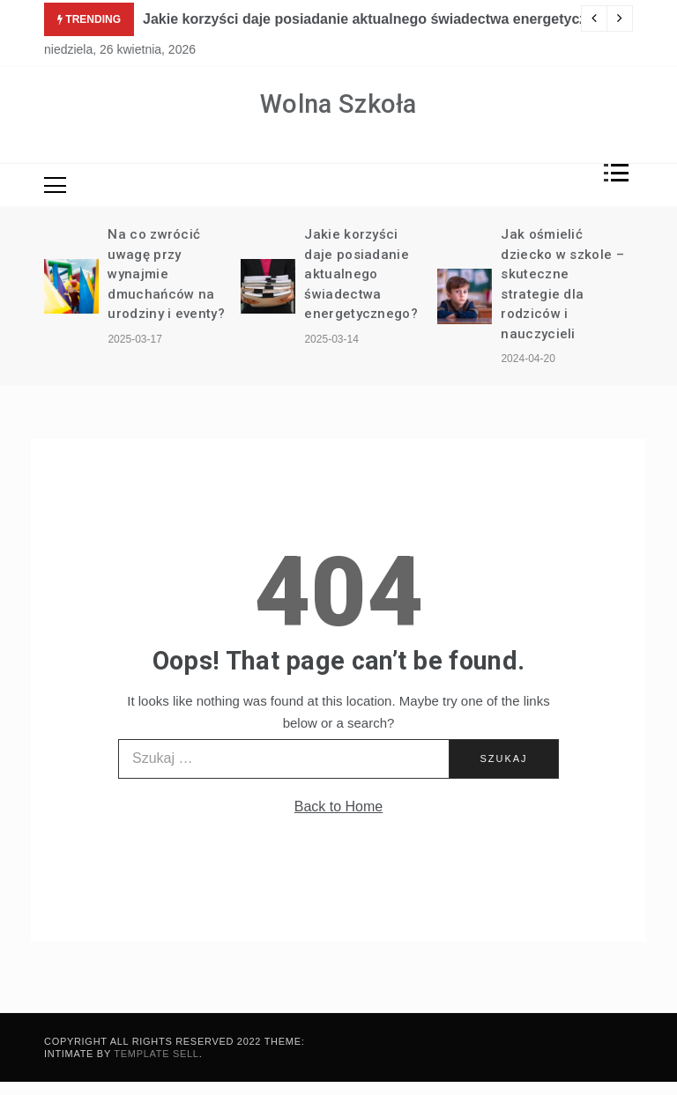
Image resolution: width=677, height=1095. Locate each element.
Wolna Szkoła (338, 104)
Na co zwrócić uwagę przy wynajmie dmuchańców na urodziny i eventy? (166, 274)
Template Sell (156, 1053)
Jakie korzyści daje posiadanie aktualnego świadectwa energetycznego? (386, 18)
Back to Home (338, 806)
